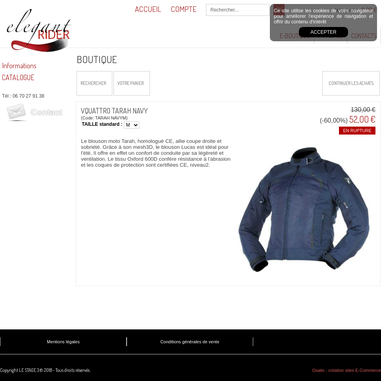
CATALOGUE (18, 77)
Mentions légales (63, 341)
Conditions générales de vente (189, 341)
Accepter (323, 32)
